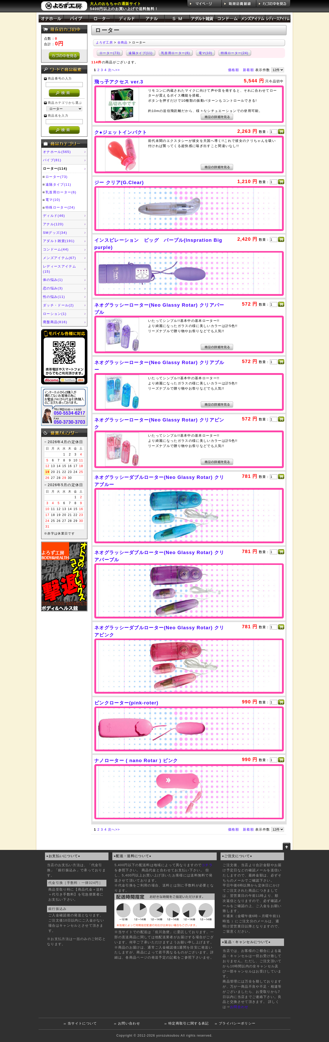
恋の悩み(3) (53, 288)
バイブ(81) (52, 160)
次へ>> (114, 70)
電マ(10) (52, 200)
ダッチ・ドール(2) (58, 305)
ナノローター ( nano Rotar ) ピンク (136, 760)
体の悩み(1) (53, 280)
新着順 (248, 70)
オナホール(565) (57, 152)
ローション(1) (55, 314)
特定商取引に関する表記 (188, 1023)
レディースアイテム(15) (59, 268)
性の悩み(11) (54, 297)
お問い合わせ (129, 1023)
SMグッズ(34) (55, 233)
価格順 (233, 70)
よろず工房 (104, 42)
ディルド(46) (54, 216)
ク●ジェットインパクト (120, 132)
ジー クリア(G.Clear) (119, 182)
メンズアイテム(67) (59, 258)
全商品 (122, 42)
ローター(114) (55, 168)
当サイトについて (82, 1023)
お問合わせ (239, 1007)
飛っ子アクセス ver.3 (118, 81)
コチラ (207, 865)
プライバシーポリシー (237, 1023)
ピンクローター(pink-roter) (126, 702)
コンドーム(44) (56, 249)
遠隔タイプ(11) (58, 184)
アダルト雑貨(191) (59, 241)
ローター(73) (56, 177)
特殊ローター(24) (60, 207)
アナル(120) (53, 224)
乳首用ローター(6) (60, 192)
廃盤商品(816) (55, 322)
